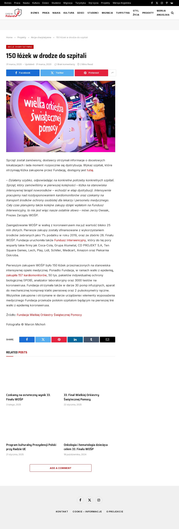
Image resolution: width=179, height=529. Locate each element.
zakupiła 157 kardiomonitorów (27, 275)
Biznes (7, 3)
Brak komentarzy (65, 64)
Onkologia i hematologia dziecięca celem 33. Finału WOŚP (86, 446)
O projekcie (115, 511)
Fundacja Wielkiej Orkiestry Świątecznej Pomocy (50, 314)
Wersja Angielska (122, 3)
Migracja (67, 3)
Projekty (105, 3)
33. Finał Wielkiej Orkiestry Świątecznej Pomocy (81, 396)
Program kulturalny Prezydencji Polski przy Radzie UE (31, 446)
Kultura (36, 3)
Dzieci (45, 3)
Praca (17, 3)
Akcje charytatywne (20, 47)
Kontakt (61, 511)
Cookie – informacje (87, 511)
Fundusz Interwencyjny (70, 240)
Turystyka (80, 3)
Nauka (26, 3)
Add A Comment (60, 467)
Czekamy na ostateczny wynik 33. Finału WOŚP (28, 396)
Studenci (56, 3)
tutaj (90, 170)
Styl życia (93, 3)
